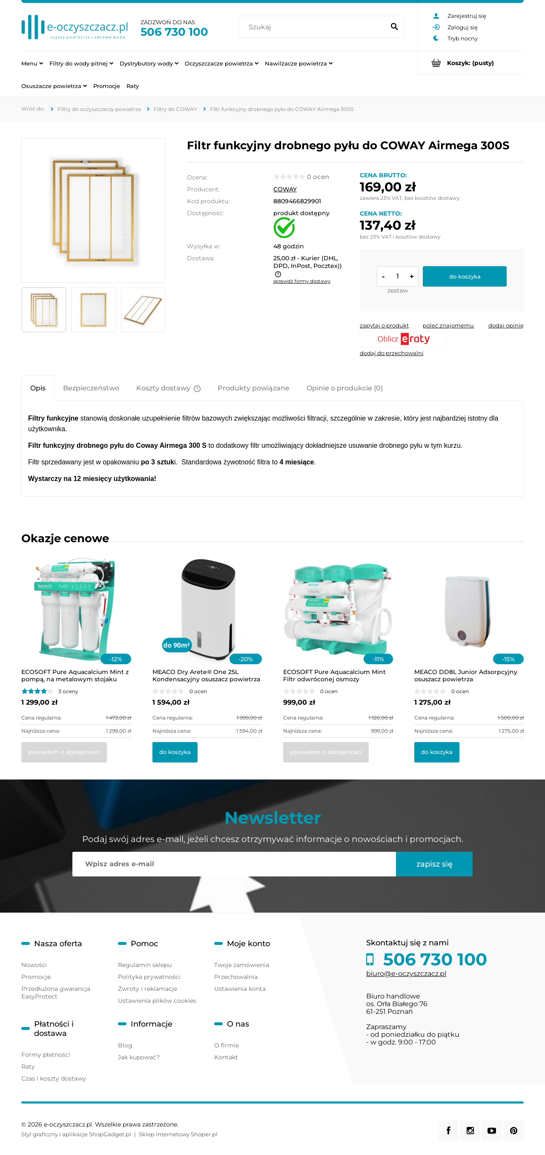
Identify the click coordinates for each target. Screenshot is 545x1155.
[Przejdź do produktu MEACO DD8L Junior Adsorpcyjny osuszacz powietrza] (469, 621)
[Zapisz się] (434, 864)
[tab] (37, 388)
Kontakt (226, 1057)
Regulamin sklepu (145, 965)
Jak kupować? (139, 1057)
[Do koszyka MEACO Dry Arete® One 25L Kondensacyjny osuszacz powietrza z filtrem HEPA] (175, 752)
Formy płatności (45, 1054)
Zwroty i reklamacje (147, 989)
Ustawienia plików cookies (157, 1000)
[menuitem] (32, 63)
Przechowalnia (236, 977)
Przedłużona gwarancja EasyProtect (55, 992)
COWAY (285, 189)
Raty (28, 1066)
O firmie (226, 1045)
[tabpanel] (272, 448)
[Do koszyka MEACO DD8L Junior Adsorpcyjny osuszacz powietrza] (436, 752)
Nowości (34, 965)
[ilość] (398, 276)
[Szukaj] (394, 27)
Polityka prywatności (149, 977)
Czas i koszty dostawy (53, 1078)
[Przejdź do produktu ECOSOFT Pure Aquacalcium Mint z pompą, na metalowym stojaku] (76, 621)
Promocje (36, 977)
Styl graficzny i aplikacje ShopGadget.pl (76, 1134)
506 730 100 (174, 32)
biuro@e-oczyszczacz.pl (406, 974)
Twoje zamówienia (241, 965)
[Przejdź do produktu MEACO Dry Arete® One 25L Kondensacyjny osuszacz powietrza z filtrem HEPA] (207, 621)
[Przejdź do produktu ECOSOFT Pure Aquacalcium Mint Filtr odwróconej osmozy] (338, 621)
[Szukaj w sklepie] (313, 27)
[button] (384, 325)
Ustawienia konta (240, 989)
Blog (125, 1045)
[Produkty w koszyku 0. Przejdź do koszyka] (471, 62)
